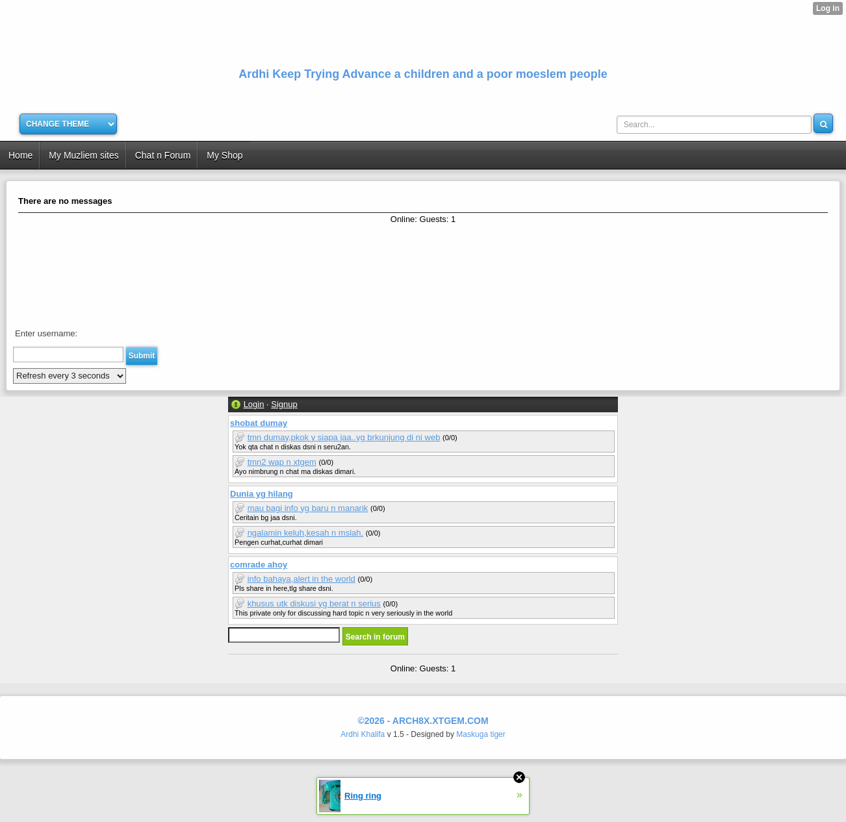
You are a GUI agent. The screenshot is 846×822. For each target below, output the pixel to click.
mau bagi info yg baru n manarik (308, 508)
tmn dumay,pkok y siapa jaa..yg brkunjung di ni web (344, 437)
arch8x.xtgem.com (440, 721)
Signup (284, 404)
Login (254, 404)
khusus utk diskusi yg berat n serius (314, 603)
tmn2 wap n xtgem (282, 462)
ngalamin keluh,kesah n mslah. (306, 533)
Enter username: (46, 333)
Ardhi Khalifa (362, 734)
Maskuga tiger (480, 734)
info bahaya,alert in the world (301, 579)
